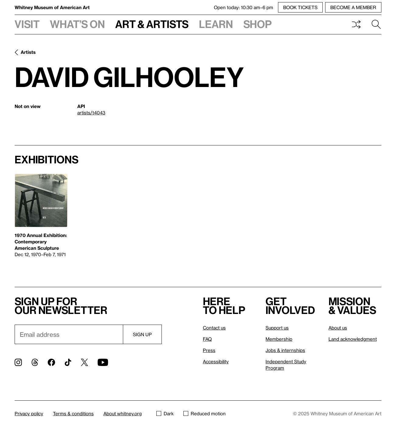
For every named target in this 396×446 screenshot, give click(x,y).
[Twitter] (84, 362)
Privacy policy (29, 413)
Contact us (214, 327)
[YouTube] (103, 362)
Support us (277, 327)
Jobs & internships (285, 350)
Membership (279, 339)
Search (376, 24)
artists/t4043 (91, 112)
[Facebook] (51, 362)
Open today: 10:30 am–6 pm (243, 7)
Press (209, 350)
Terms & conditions (73, 413)
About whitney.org (122, 413)
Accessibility (216, 361)
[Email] (69, 334)
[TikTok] (68, 362)
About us (337, 327)
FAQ (207, 339)
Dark (165, 413)
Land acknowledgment (352, 339)
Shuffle (356, 24)
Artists (28, 52)
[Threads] (35, 362)
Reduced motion (204, 413)
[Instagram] (18, 362)
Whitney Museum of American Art (52, 7)
